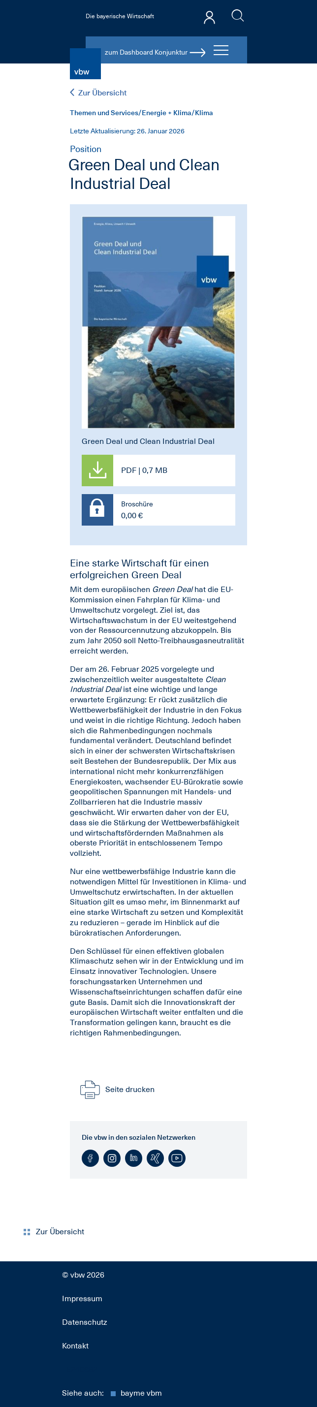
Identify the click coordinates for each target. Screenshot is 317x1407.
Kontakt (75, 1346)
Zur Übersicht (98, 92)
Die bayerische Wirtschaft (120, 16)
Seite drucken (116, 1089)
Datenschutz (84, 1322)
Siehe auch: (112, 1393)
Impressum (82, 1299)
